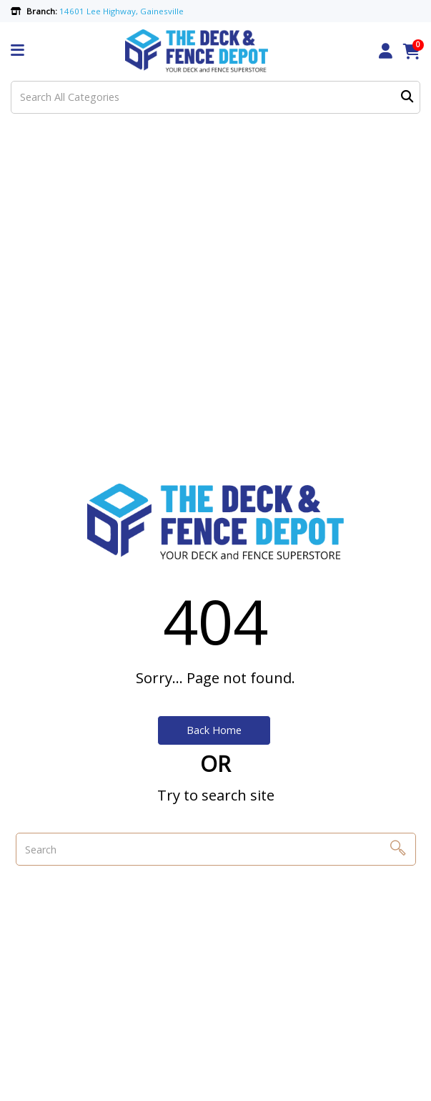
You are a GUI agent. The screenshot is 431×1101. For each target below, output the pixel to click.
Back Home (214, 730)
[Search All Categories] (215, 97)
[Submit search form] (407, 96)
